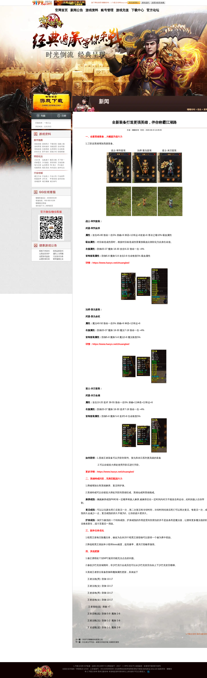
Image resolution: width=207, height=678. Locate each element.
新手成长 (45, 152)
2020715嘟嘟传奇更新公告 (92, 639)
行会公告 (53, 176)
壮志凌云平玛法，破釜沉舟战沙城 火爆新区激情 (100, 642)
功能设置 (53, 146)
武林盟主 (37, 162)
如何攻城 (61, 179)
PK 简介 (53, 165)
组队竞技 (45, 168)
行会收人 (45, 176)
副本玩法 (61, 168)
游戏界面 (37, 146)
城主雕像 (45, 181)
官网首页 (61, 10)
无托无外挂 (76, 62)
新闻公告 (76, 10)
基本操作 (45, 146)
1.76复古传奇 (191, 634)
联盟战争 (37, 179)
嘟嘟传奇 (191, 109)
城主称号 (53, 181)
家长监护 (145, 3)
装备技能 (37, 144)
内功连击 (53, 168)
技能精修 (61, 152)
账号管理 (106, 10)
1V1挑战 (45, 162)
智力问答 (37, 165)
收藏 (162, 3)
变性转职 (53, 162)
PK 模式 (61, 165)
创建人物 (61, 144)
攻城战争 (37, 181)
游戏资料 (91, 10)
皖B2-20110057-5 (99, 666)
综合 (199, 109)
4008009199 (52, 198)
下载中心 (137, 10)
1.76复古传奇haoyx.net (119, 3)
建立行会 (37, 176)
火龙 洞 (37, 160)
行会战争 (61, 176)
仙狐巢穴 (45, 160)
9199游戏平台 (42, 2)
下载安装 (53, 144)
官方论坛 (152, 10)
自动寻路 (61, 146)
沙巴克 (44, 179)
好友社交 (37, 152)
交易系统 (45, 149)
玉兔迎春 (61, 162)
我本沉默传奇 (202, 634)
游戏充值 (122, 10)
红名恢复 (61, 149)
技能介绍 (53, 152)
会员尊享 (45, 165)
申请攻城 (53, 179)
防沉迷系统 (133, 3)
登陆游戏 (37, 149)
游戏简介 (45, 144)
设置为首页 (156, 3)
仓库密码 (53, 149)
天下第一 (61, 160)
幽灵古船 (53, 160)
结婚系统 (37, 168)
